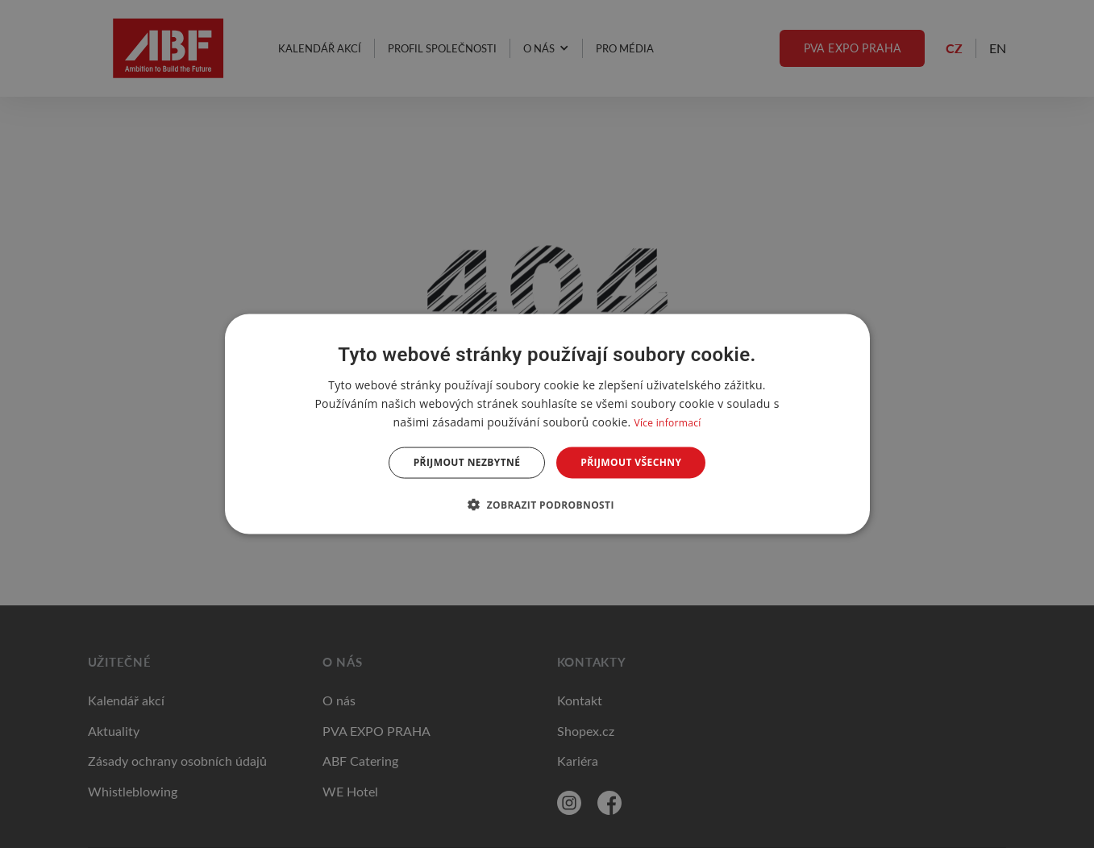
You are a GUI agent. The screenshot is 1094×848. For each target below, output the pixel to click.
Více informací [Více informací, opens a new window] (667, 423)
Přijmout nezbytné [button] (467, 462)
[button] (547, 503)
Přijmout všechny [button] (630, 462)
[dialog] (547, 424)
